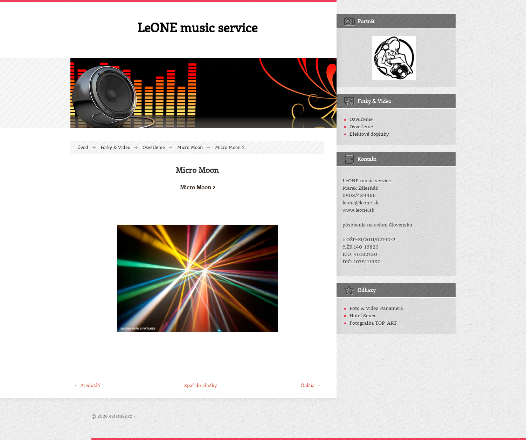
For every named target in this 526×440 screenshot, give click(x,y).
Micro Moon (190, 147)
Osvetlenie (154, 147)
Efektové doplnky (369, 134)
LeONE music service (197, 27)
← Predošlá (87, 385)
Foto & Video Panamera (376, 308)
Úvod (82, 147)
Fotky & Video (115, 147)
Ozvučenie (361, 119)
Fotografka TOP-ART (373, 323)
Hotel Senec (362, 315)
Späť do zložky (200, 385)
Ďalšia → (311, 385)
